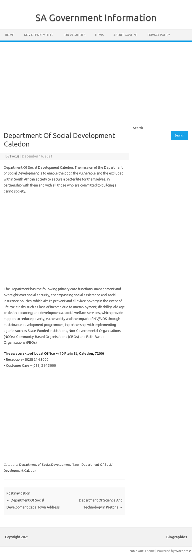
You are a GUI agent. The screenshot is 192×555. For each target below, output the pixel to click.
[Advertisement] (96, 80)
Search (138, 128)
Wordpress (183, 550)
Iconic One (136, 550)
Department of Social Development (45, 464)
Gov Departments (38, 34)
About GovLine (126, 34)
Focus (15, 156)
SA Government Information (96, 17)
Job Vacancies (74, 34)
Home (9, 34)
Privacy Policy (159, 34)
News (99, 34)
